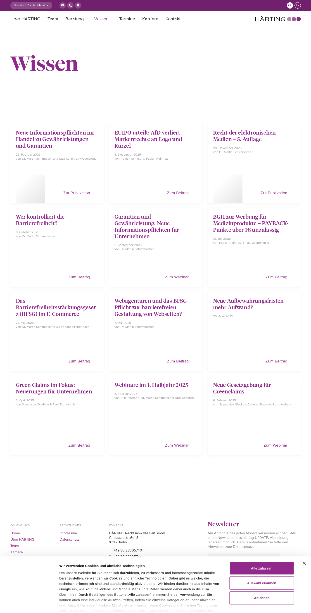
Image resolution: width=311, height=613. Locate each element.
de (290, 5)
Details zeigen (260, 604)
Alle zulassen (261, 544)
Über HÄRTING (25, 19)
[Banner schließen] (304, 539)
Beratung (74, 19)
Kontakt (173, 19)
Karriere (150, 19)
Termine (127, 19)
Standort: (20, 5)
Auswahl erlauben (261, 559)
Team (52, 19)
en (297, 5)
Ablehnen (261, 573)
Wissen (101, 19)
